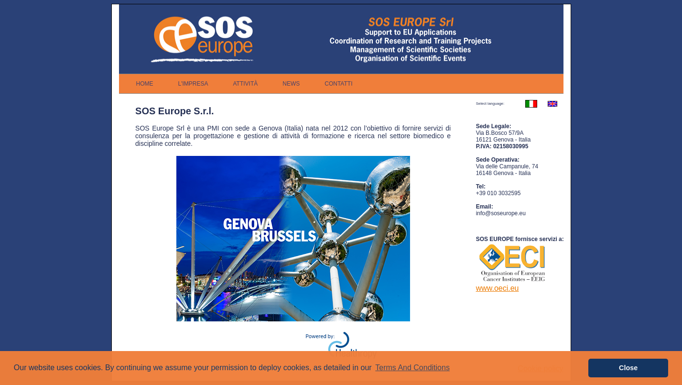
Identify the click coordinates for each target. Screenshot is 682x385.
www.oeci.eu (497, 288)
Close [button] (628, 368)
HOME (144, 83)
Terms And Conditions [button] (412, 367)
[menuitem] (145, 83)
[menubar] (244, 83)
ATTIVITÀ (245, 83)
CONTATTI (338, 83)
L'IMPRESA (193, 83)
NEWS (291, 83)
